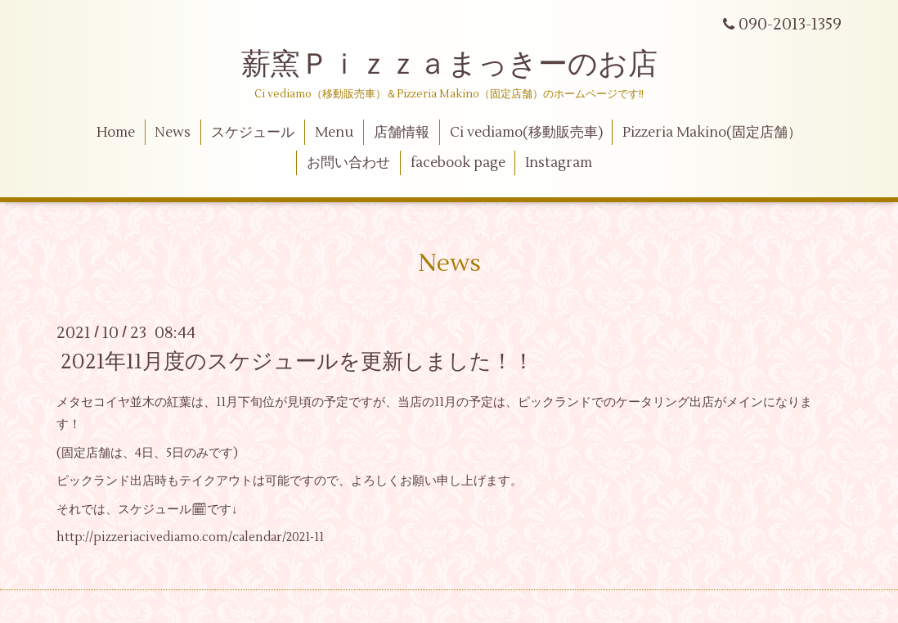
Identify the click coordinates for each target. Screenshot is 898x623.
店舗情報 (401, 133)
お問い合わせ (348, 163)
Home (116, 133)
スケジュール (252, 133)
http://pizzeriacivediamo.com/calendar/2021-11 (190, 537)
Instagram (558, 163)
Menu (334, 133)
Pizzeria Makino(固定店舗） (711, 133)
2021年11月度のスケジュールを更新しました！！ (297, 362)
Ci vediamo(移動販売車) (526, 133)
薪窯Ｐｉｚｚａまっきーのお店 (464, 65)
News (173, 133)
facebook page (458, 163)
